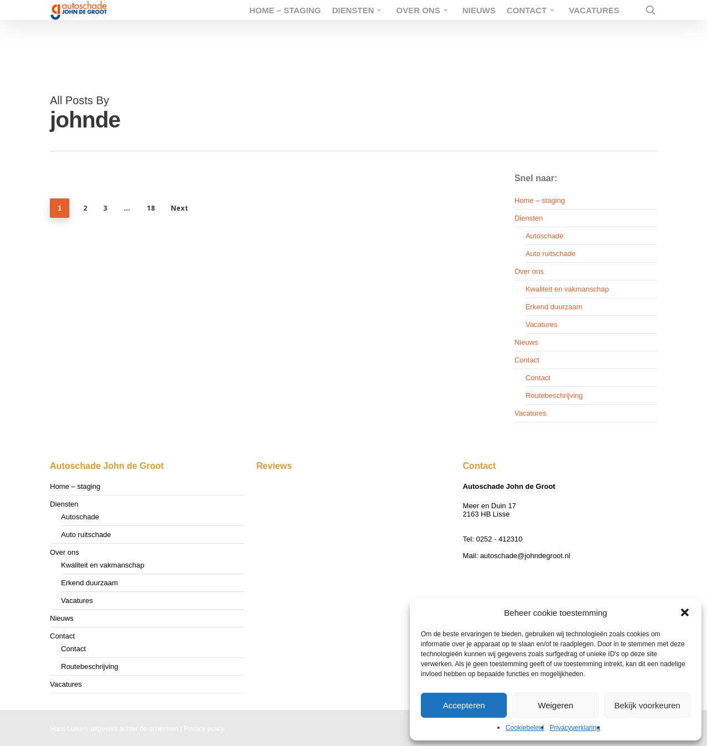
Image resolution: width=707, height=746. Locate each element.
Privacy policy (204, 729)
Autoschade (545, 236)
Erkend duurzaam (554, 307)
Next (179, 208)
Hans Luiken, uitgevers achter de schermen (114, 729)
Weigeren (555, 705)
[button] (684, 612)
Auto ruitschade (551, 253)
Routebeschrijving (554, 395)
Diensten (529, 218)
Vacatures (542, 324)
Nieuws (526, 342)
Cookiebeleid (525, 728)
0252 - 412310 (499, 539)
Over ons (529, 271)
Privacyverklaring (575, 728)
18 (151, 208)
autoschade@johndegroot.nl (525, 555)
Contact (527, 360)
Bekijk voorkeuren (647, 705)
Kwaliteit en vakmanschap (567, 289)
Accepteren (464, 705)
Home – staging (540, 200)
